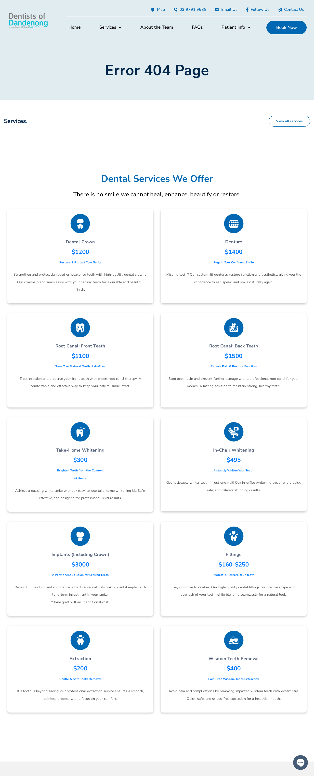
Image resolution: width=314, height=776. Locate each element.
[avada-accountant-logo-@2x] (28, 13)
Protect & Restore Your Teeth (233, 575)
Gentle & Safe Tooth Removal (80, 679)
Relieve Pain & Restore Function (233, 366)
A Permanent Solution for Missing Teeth (80, 575)
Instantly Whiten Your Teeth (234, 470)
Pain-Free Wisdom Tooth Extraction (233, 679)
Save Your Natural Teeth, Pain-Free (80, 366)
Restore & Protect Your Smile (80, 262)
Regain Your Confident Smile (233, 262)
